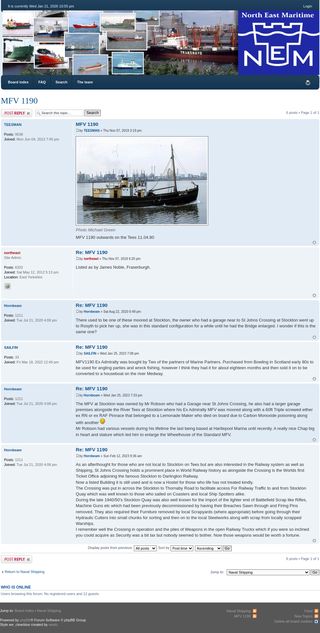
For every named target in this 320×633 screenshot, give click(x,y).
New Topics (303, 616)
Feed (308, 611)
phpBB (25, 620)
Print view (308, 82)
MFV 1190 (19, 100)
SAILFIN (90, 353)
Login (307, 6)
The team (85, 82)
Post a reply (16, 113)
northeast (91, 259)
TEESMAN (92, 130)
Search (62, 82)
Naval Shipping (49, 611)
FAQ (42, 82)
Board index (18, 82)
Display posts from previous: (122, 548)
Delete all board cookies (294, 621)
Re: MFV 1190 (92, 252)
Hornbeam (92, 311)
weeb (53, 625)
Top (314, 242)
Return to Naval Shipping (25, 572)
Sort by (175, 548)
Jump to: (217, 572)
